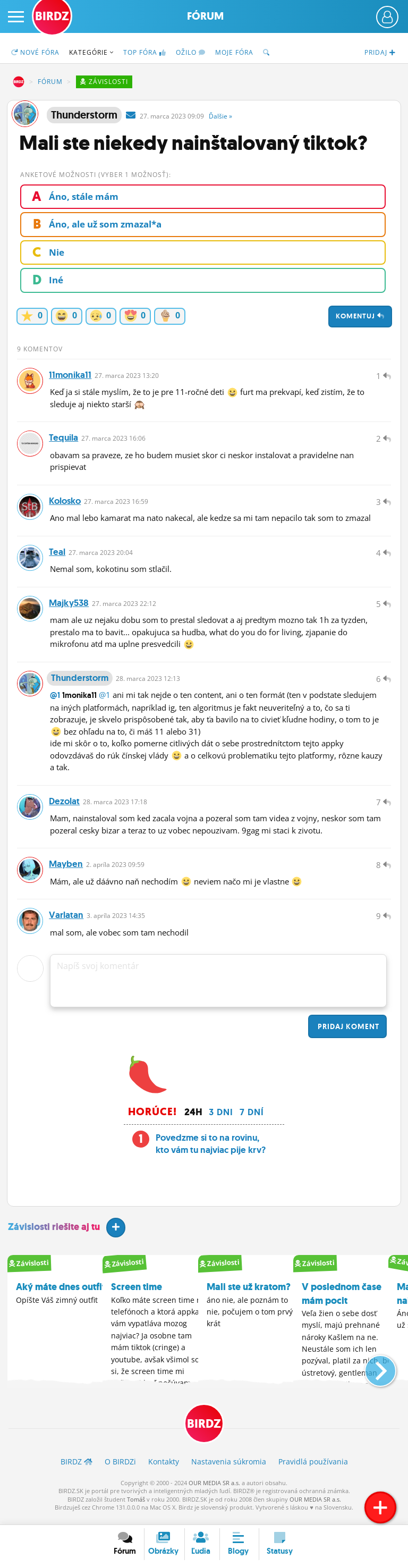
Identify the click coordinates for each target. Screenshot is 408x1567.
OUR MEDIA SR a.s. (214, 1491)
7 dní (252, 1119)
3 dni (221, 1119)
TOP (144, 52)
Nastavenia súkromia (228, 1469)
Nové (35, 52)
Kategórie (91, 52)
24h (193, 1119)
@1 (55, 700)
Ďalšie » (220, 116)
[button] (371, 1374)
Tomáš (136, 1507)
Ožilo (191, 52)
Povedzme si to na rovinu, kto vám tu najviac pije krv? (211, 1151)
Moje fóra (234, 52)
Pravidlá (313, 1469)
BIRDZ (18, 81)
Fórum (205, 16)
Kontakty (163, 1469)
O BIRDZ (120, 1469)
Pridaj (347, 1034)
